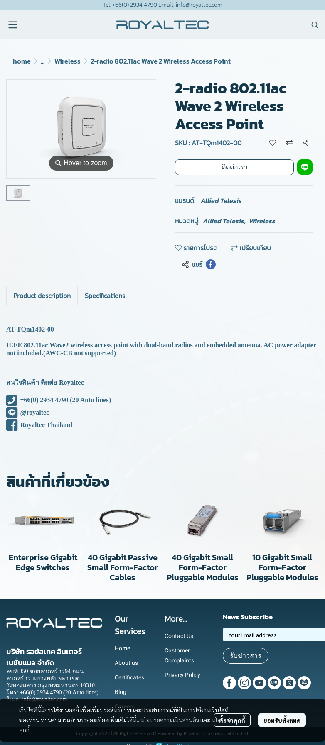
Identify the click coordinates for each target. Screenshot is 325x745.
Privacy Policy (182, 675)
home (22, 61)
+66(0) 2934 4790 (37, 399)
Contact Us (179, 636)
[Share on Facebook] (211, 264)
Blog (120, 692)
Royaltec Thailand (39, 424)
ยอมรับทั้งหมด (281, 720)
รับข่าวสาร (245, 655)
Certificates (129, 677)
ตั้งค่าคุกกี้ (232, 720)
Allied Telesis (220, 200)
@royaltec (27, 412)
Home (122, 648)
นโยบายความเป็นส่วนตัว (169, 719)
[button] (315, 25)
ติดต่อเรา (235, 167)
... (42, 61)
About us (126, 663)
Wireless (67, 61)
